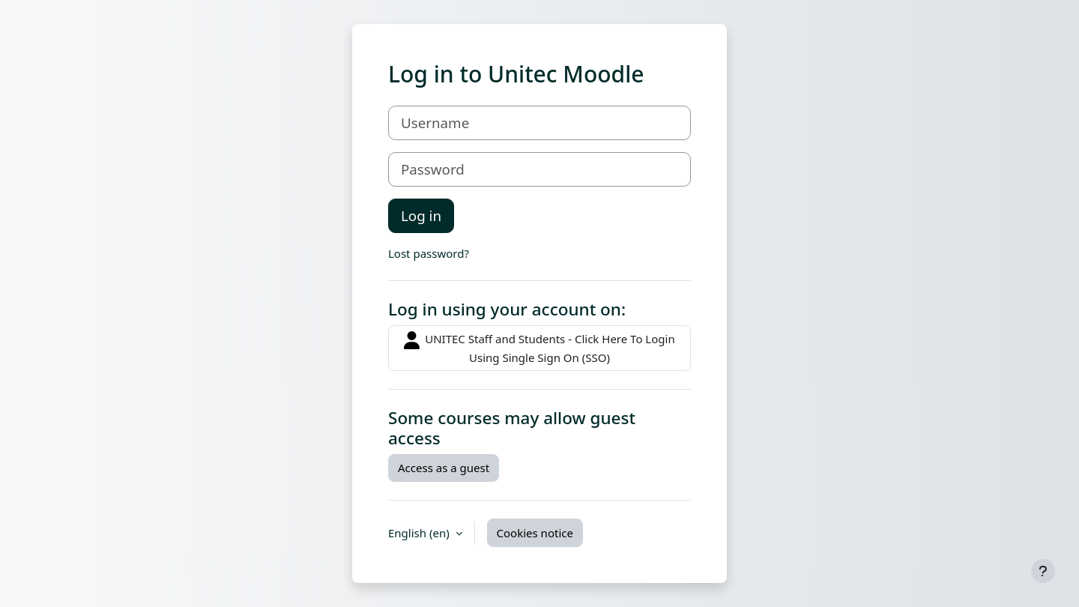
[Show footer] (1043, 571)
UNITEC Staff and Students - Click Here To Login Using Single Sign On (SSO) (539, 348)
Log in (421, 215)
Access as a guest (443, 467)
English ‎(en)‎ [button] (420, 532)
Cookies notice (535, 532)
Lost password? (428, 253)
